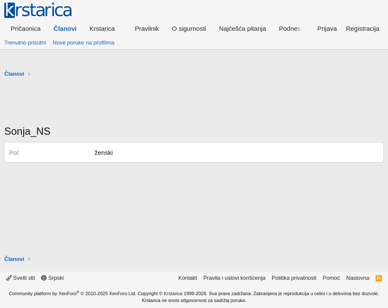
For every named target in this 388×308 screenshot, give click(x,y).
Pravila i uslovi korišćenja (234, 278)
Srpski (52, 278)
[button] (105, 28)
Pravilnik (147, 28)
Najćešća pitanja (242, 28)
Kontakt (187, 278)
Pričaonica (26, 28)
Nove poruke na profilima (84, 42)
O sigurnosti (189, 28)
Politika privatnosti (294, 278)
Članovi (65, 28)
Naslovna (357, 278)
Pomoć (331, 278)
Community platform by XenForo (72, 293)
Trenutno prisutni (25, 42)
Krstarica (173, 293)
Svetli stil (20, 278)
